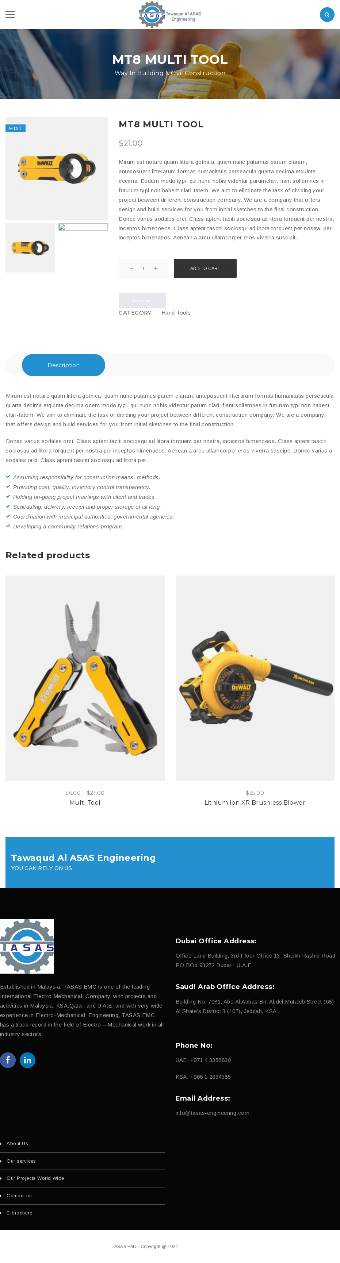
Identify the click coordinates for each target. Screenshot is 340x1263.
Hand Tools (176, 312)
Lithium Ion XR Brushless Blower (255, 802)
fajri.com (219, 1246)
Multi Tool (85, 802)
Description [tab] (63, 365)
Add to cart (205, 268)
